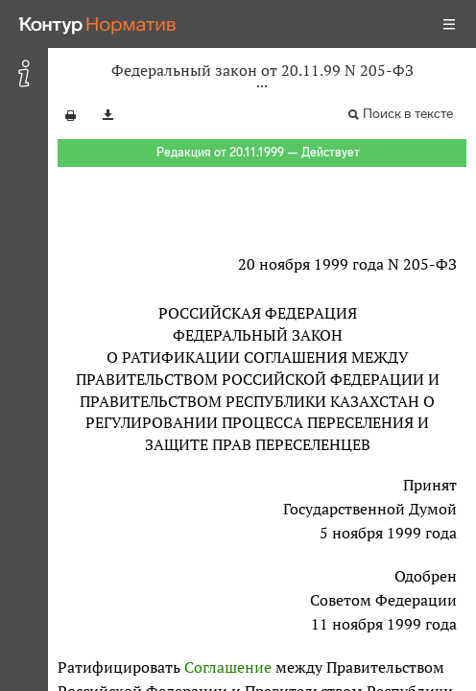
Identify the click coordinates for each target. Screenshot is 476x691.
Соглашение (228, 667)
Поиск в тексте (408, 114)
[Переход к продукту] (98, 24)
